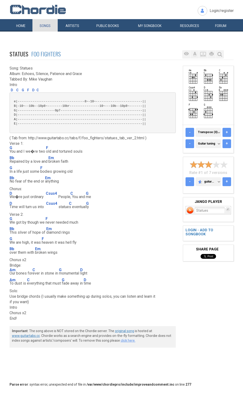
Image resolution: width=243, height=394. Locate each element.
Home (21, 26)
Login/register (222, 10)
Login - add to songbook (199, 232)
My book (149, 26)
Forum (220, 26)
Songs (45, 26)
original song (124, 331)
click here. (128, 340)
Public (107, 26)
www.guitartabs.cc (26, 336)
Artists (72, 26)
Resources (189, 26)
